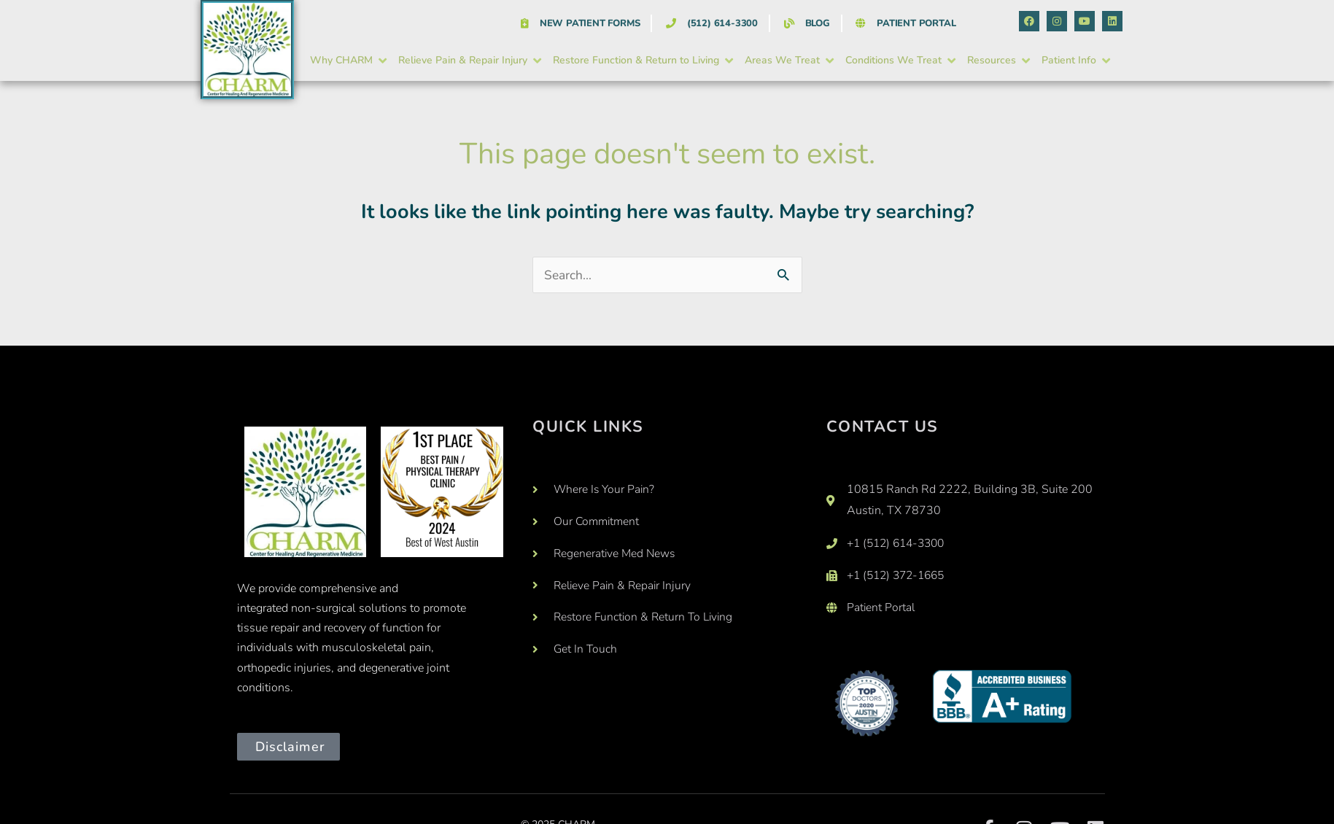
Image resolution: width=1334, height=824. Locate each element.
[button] (350, 60)
